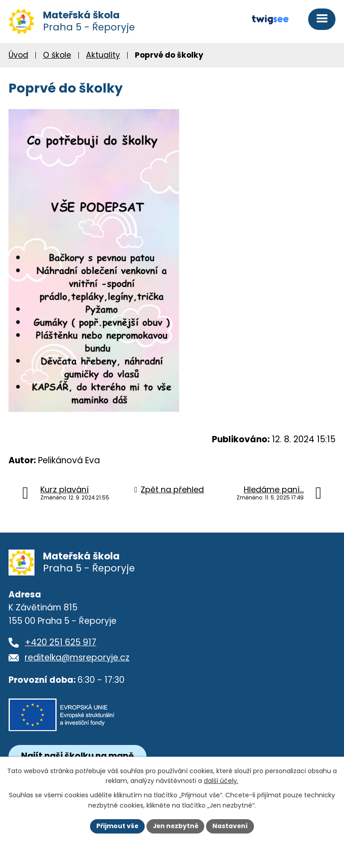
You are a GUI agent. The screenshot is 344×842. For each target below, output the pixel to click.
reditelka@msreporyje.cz (77, 660)
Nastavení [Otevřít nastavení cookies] (231, 825)
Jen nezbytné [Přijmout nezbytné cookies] (175, 825)
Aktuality (103, 56)
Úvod (18, 56)
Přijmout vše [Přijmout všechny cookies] (116, 825)
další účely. (221, 780)
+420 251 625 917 (60, 645)
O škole (57, 56)
